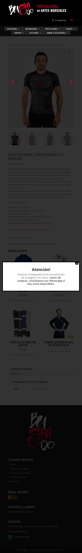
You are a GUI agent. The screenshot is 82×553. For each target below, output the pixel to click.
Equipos (19, 32)
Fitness (70, 28)
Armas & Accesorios (57, 32)
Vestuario (35, 32)
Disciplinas (13, 28)
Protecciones (52, 28)
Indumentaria (32, 28)
